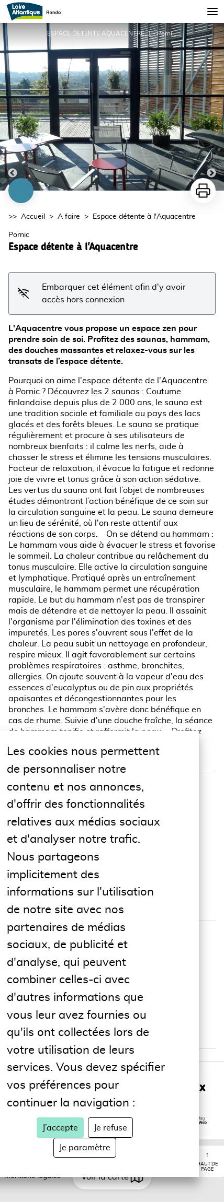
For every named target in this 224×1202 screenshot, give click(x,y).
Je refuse (110, 1128)
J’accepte (60, 1128)
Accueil (33, 216)
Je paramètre (84, 1148)
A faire (69, 216)
